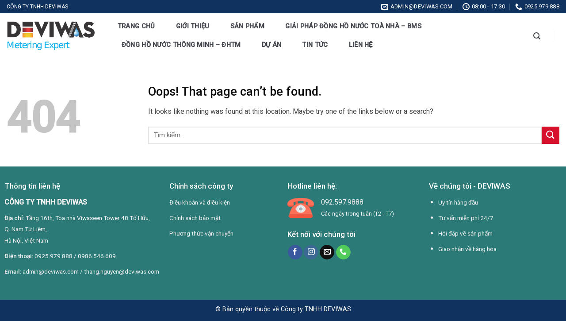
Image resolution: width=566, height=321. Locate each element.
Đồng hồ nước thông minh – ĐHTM (181, 45)
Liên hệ (361, 45)
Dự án (271, 45)
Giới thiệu (193, 26)
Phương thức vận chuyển (201, 233)
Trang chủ (136, 26)
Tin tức (315, 45)
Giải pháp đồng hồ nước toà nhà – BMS (353, 26)
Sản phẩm (247, 26)
